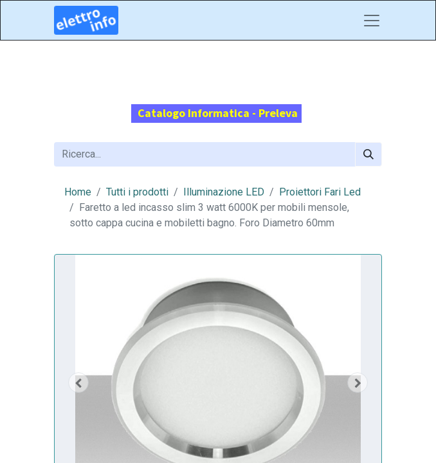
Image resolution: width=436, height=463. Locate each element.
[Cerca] (368, 154)
